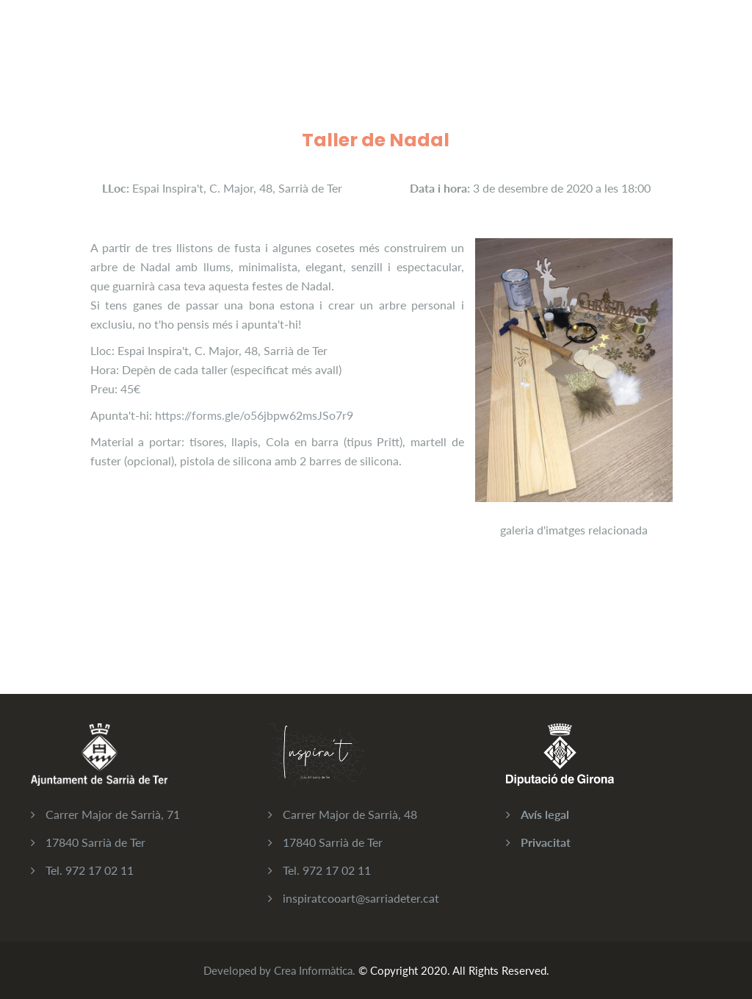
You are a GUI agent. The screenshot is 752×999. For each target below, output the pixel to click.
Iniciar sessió (687, 43)
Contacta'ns (594, 43)
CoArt (179, 43)
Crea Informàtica (313, 970)
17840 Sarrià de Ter (95, 842)
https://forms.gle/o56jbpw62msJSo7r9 (254, 415)
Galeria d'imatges (489, 43)
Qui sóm (393, 43)
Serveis (323, 43)
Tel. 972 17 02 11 (90, 870)
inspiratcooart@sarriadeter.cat (361, 898)
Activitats (250, 43)
